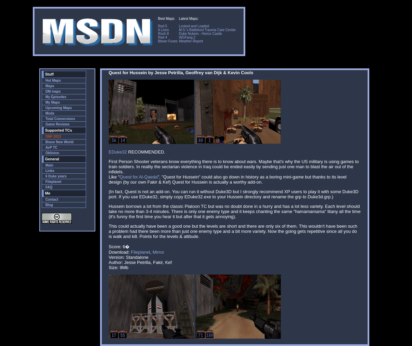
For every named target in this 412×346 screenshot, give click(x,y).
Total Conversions (60, 119)
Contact (51, 199)
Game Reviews (57, 124)
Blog (49, 205)
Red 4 (162, 37)
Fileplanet (53, 182)
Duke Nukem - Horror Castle (200, 34)
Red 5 (162, 26)
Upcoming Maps (58, 108)
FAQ (49, 187)
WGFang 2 (187, 37)
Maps (49, 86)
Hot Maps (53, 80)
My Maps (52, 102)
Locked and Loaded (194, 26)
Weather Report (191, 41)
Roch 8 (163, 34)
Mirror (158, 252)
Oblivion (52, 153)
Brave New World (59, 142)
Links (49, 171)
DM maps (52, 91)
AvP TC (51, 147)
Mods (49, 113)
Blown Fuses (167, 41)
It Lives (163, 30)
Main (49, 165)
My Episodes (55, 97)
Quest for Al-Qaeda (138, 176)
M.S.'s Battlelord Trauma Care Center (207, 30)
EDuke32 (118, 152)
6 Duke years (56, 176)
